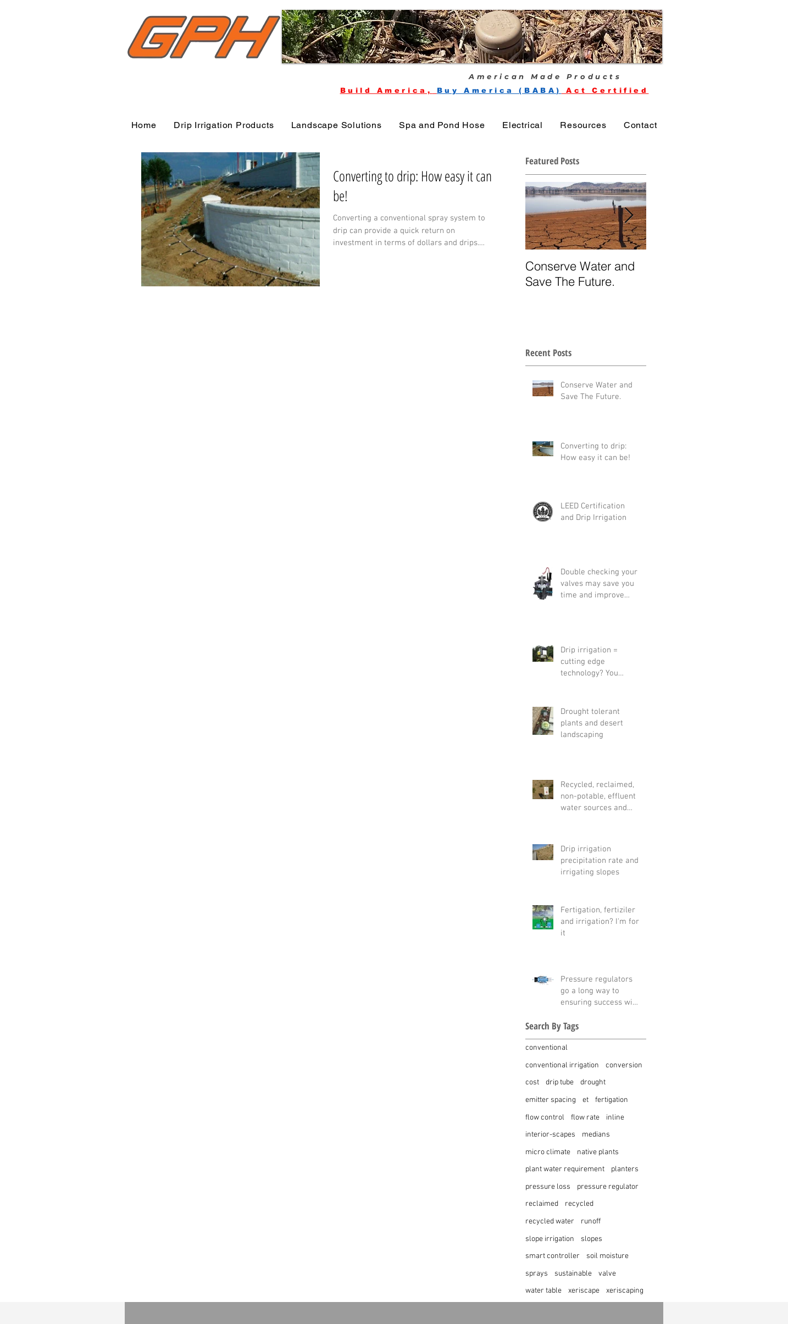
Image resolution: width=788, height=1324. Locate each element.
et (585, 1100)
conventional (546, 1047)
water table (543, 1290)
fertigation (611, 1100)
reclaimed (541, 1204)
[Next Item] (629, 215)
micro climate (547, 1152)
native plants (598, 1152)
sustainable (573, 1273)
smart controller (552, 1256)
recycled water (549, 1221)
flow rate (585, 1117)
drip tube (560, 1082)
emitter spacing (550, 1100)
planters (625, 1169)
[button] (472, 36)
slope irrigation (549, 1239)
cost (532, 1082)
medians (596, 1134)
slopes (591, 1239)
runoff (591, 1221)
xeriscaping (624, 1290)
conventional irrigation (562, 1065)
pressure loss (547, 1187)
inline (615, 1117)
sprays (536, 1273)
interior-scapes (550, 1134)
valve (607, 1273)
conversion (624, 1065)
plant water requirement (564, 1169)
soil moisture (607, 1256)
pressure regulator (608, 1187)
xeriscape (584, 1290)
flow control (544, 1117)
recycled (579, 1204)
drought (593, 1082)
